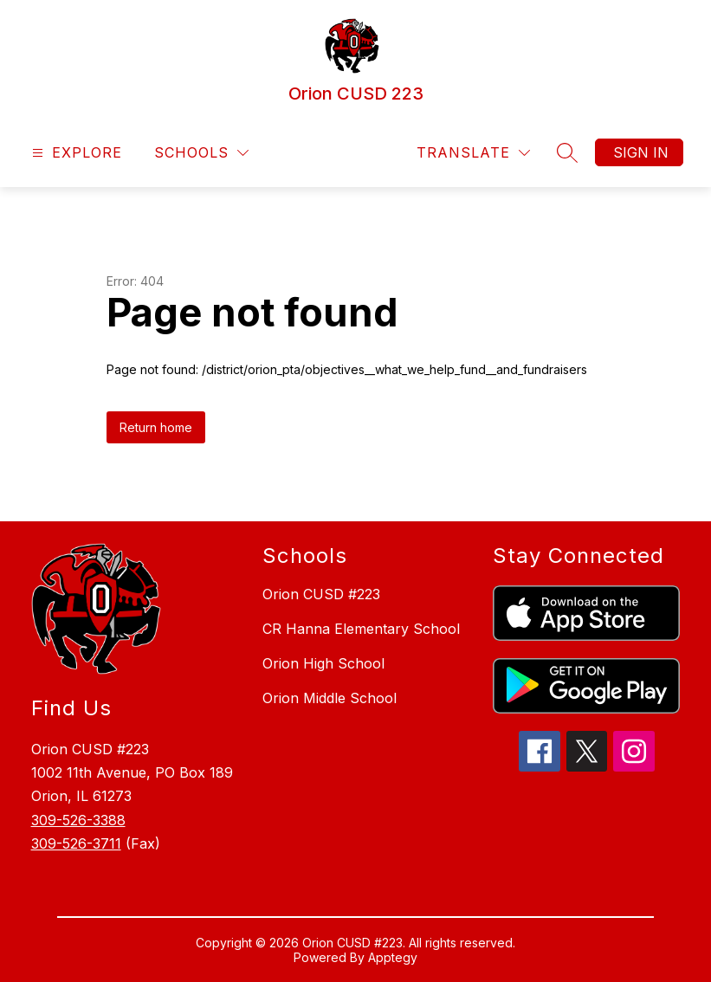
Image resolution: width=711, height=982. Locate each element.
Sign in (641, 152)
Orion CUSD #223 (321, 594)
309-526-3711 (76, 843)
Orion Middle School (329, 698)
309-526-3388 (78, 820)
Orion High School (323, 663)
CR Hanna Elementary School (361, 628)
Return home (156, 427)
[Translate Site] (473, 153)
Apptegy (392, 957)
